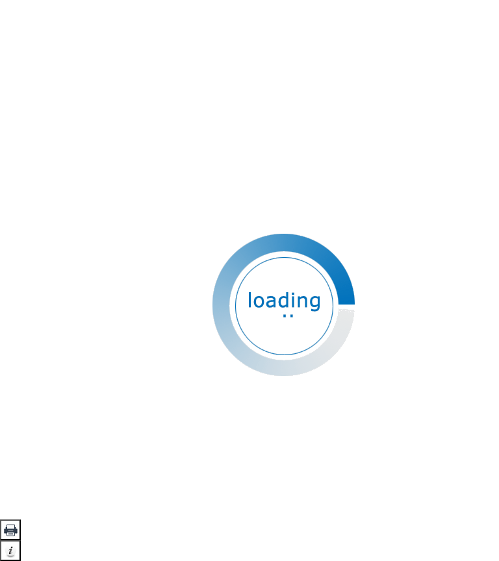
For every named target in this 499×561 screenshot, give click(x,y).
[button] (10, 529)
